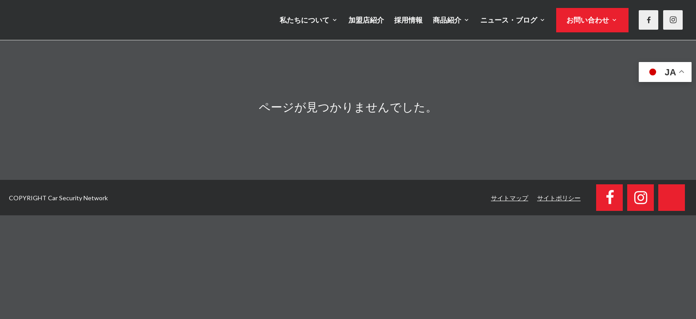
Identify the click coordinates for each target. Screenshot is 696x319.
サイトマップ (509, 198)
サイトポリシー (559, 198)
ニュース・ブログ (508, 20)
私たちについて (304, 20)
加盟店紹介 (366, 20)
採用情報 (408, 20)
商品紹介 (447, 20)
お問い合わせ (587, 20)
